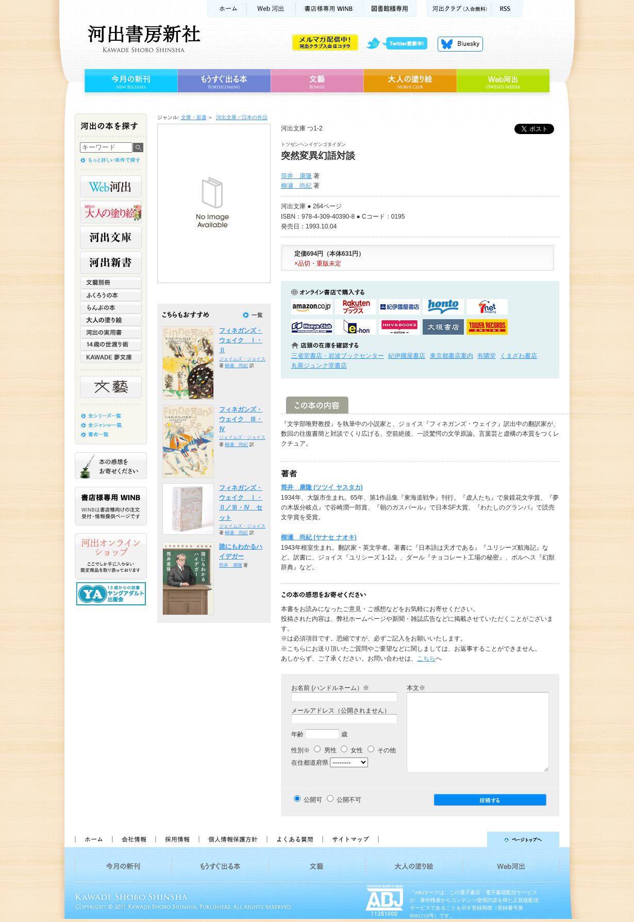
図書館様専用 (389, 8)
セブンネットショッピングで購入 (487, 307)
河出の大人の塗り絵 (111, 212)
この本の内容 (317, 405)
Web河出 (271, 8)
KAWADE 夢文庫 (111, 357)
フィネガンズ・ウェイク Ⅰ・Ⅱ (240, 340)
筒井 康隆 (296, 175)
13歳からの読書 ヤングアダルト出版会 (112, 593)
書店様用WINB (329, 8)
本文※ (416, 688)
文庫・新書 (194, 117)
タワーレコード (487, 327)
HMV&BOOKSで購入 (399, 327)
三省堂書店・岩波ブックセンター (337, 355)
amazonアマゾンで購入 (311, 307)
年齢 (297, 734)
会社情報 (133, 839)
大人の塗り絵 (410, 80)
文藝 (317, 80)
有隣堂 (486, 355)
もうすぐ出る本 (224, 80)
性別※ (300, 750)
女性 (352, 750)
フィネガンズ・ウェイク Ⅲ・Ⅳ (240, 419)
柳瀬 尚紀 (296, 185)
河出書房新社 (142, 39)
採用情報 (176, 839)
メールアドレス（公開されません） (340, 710)
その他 (382, 750)
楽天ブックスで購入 (355, 307)
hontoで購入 (443, 307)
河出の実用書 (111, 332)
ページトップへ (473, 839)
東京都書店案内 (451, 355)
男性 (325, 750)
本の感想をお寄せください (111, 465)
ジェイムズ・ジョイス (242, 358)
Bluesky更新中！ (460, 44)
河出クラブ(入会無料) (459, 8)
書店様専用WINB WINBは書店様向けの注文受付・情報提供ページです (111, 506)
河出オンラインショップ (111, 556)
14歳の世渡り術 (111, 344)
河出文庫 (111, 237)
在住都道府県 (309, 762)
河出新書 (111, 262)
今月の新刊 (129, 80)
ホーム (226, 8)
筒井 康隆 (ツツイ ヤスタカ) (322, 487)
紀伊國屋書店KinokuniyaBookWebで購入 (399, 307)
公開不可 (349, 799)
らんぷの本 (111, 307)
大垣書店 (443, 327)
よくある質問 (294, 839)
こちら (426, 658)
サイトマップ (350, 839)
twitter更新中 (400, 44)
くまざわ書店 (518, 355)
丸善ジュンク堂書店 (319, 365)
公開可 (313, 799)
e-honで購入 (355, 327)
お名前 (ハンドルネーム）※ (330, 688)
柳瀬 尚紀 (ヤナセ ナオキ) (319, 537)
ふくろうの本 (111, 295)
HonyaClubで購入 (311, 327)
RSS (506, 8)
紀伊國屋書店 (406, 355)
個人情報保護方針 (232, 839)
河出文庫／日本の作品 (242, 117)
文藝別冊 (111, 282)
